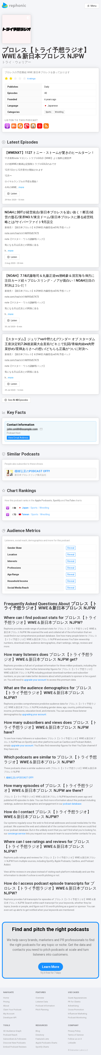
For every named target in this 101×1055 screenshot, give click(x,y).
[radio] (6, 78)
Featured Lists (42, 1039)
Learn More (50, 967)
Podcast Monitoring (77, 1017)
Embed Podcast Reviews (15, 1047)
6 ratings (31, 78)
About (6, 1005)
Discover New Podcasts (14, 1043)
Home (6, 998)
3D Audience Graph (12, 1031)
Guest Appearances (77, 998)
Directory (40, 1035)
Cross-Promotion (76, 1009)
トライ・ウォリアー (16, 62)
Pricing (6, 1001)
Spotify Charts (42, 1047)
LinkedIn (72, 1043)
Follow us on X (75, 1039)
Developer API (10, 1017)
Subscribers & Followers (14, 1039)
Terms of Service (76, 1035)
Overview (40, 998)
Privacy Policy (74, 1031)
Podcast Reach (10, 1035)
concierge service (13, 834)
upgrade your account (35, 680)
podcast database (71, 804)
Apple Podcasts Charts (46, 1043)
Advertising (73, 1005)
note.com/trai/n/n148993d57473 (21, 233)
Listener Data (42, 1001)
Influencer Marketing (77, 1013)
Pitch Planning (42, 1009)
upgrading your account (33, 715)
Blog (38, 1031)
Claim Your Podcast (12, 1009)
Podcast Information (45, 1005)
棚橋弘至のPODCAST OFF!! (33, 471)
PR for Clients (74, 1001)
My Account (8, 1013)
